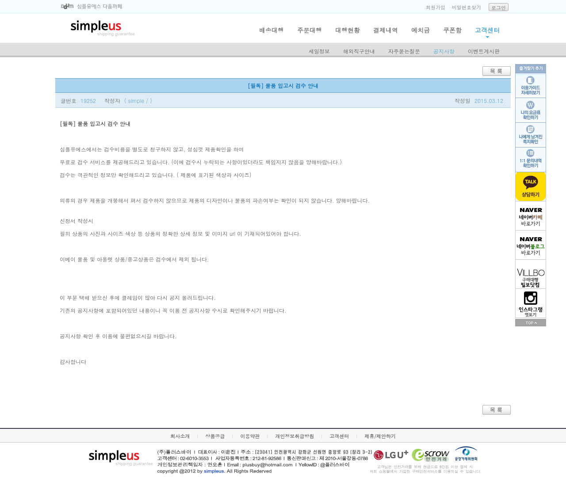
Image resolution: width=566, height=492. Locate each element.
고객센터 (487, 30)
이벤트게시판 (484, 51)
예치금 (420, 30)
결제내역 (385, 30)
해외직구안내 (359, 51)
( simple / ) (138, 100)
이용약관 (250, 436)
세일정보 (319, 51)
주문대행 (309, 30)
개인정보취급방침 (294, 436)
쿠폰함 (452, 30)
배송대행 (271, 30)
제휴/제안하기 (380, 436)
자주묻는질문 (404, 51)
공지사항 (444, 51)
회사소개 (180, 436)
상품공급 (215, 436)
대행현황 (347, 30)
